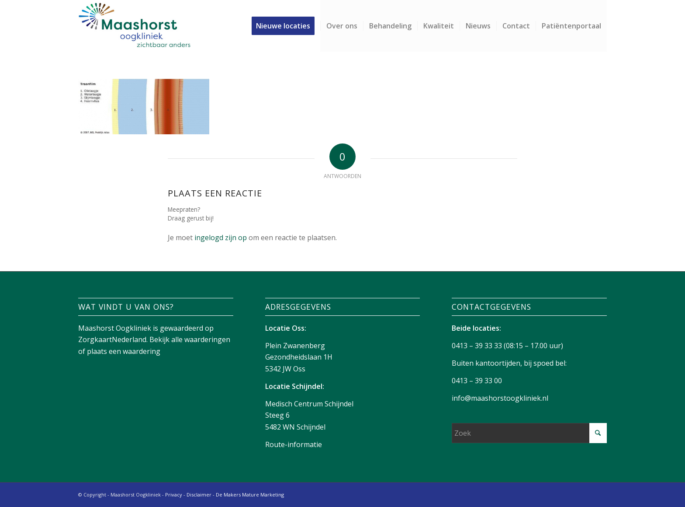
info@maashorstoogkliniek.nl (500, 398)
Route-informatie (293, 444)
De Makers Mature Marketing (250, 494)
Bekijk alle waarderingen (189, 339)
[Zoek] (529, 433)
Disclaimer (199, 494)
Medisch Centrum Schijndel (309, 404)
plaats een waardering (123, 351)
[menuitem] (286, 26)
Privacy (173, 494)
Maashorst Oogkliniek (114, 328)
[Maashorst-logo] (134, 26)
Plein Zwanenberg (295, 345)
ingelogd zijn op (220, 237)
